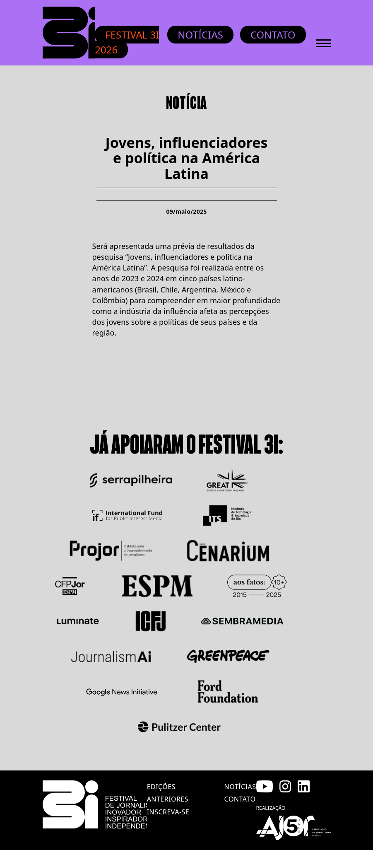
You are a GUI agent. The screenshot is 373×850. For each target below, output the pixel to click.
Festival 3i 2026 (127, 42)
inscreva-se (168, 811)
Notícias (200, 34)
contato (240, 799)
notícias (240, 786)
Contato (273, 34)
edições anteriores (167, 793)
